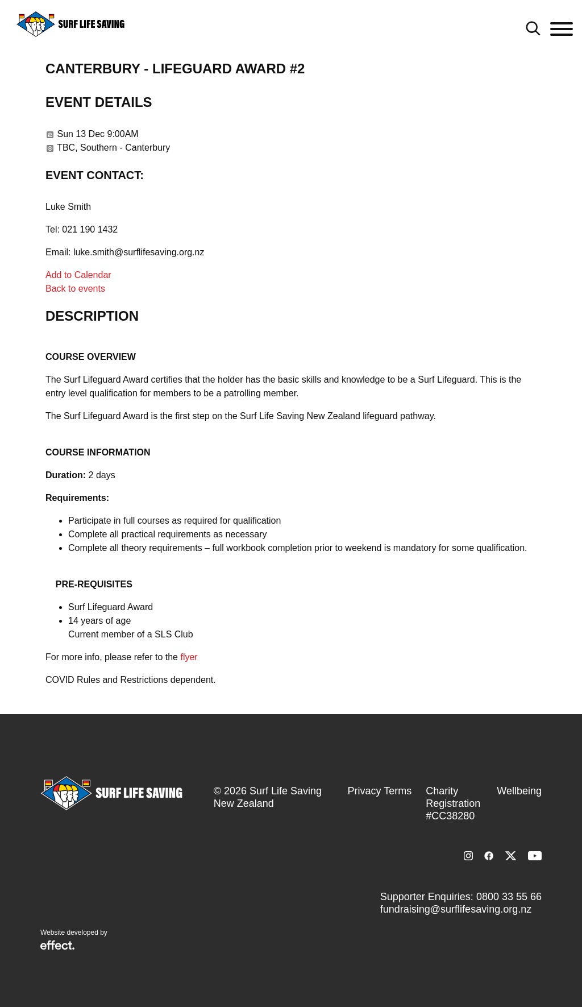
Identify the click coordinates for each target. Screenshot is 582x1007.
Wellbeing (519, 791)
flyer (188, 657)
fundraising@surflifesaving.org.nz (455, 909)
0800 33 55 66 (509, 896)
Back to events (75, 288)
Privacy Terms (380, 791)
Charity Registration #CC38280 (453, 803)
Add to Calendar (78, 275)
